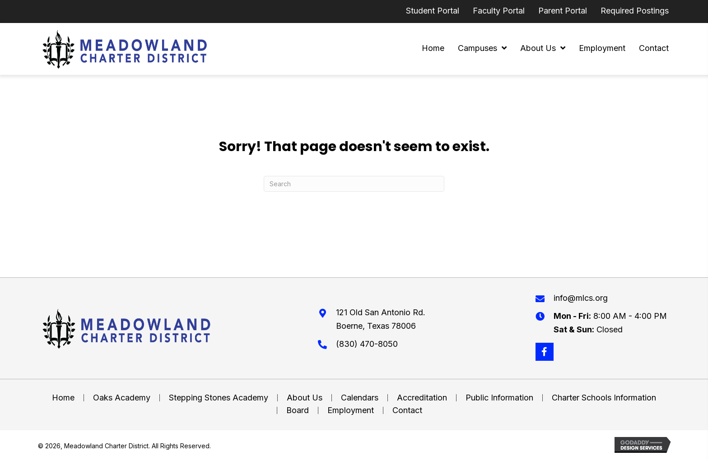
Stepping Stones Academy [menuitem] (218, 397)
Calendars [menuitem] (359, 397)
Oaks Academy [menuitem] (121, 397)
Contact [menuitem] (407, 410)
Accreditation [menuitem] (422, 397)
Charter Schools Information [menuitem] (604, 397)
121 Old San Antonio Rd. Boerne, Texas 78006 (380, 319)
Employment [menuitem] (350, 410)
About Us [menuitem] (304, 397)
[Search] (354, 184)
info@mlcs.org (581, 298)
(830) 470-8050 (367, 344)
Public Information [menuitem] (499, 397)
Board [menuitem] (297, 410)
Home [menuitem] (63, 397)
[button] (545, 352)
